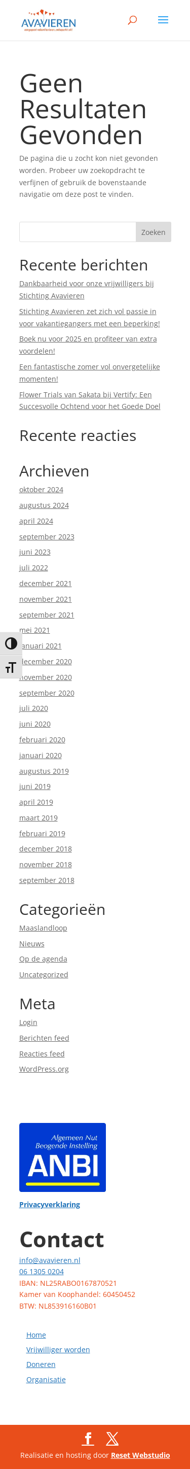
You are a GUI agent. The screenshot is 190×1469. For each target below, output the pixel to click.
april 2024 (36, 521)
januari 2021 (40, 646)
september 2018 (46, 880)
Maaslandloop (43, 928)
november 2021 (45, 599)
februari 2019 (42, 833)
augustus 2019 (44, 771)
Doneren (41, 1364)
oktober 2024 (41, 489)
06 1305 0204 (41, 1271)
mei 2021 (34, 630)
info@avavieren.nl (50, 1260)
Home (36, 1335)
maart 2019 (38, 818)
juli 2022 (33, 567)
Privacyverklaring (49, 1204)
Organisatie (46, 1379)
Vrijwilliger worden (58, 1349)
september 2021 (46, 615)
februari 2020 (42, 739)
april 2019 (36, 802)
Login (28, 1022)
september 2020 (46, 693)
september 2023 (46, 536)
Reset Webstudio (140, 1455)
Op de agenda (43, 959)
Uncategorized (43, 974)
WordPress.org (44, 1069)
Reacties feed (42, 1053)
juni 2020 (35, 724)
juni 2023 (35, 552)
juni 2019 (35, 786)
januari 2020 (40, 755)
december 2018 (45, 848)
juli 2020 (33, 708)
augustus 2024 (44, 505)
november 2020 (45, 677)
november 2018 (45, 864)
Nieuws (32, 943)
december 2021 (45, 583)
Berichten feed (44, 1038)
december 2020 (45, 661)
